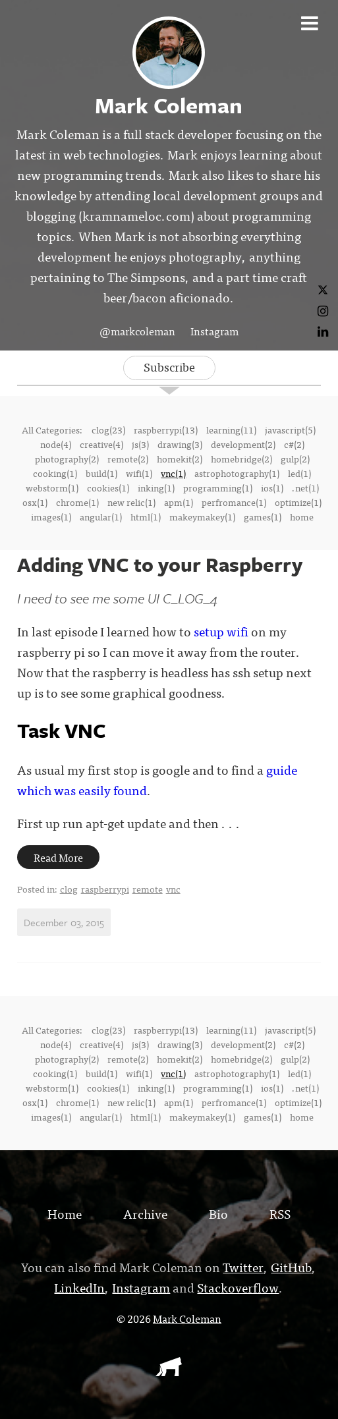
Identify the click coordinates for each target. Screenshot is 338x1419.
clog (69, 888)
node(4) (55, 444)
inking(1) (156, 487)
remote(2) (127, 458)
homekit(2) (179, 458)
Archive (145, 1213)
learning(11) (231, 429)
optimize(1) (298, 502)
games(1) (262, 516)
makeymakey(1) (202, 516)
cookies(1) (108, 487)
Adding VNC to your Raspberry (159, 564)
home (302, 516)
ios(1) (272, 487)
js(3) (140, 444)
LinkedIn (79, 1287)
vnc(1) (173, 473)
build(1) (101, 473)
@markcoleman (137, 330)
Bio (218, 1213)
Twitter (243, 1266)
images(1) (51, 516)
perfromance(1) (234, 502)
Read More (58, 857)
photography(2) (67, 458)
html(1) (145, 516)
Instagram (214, 330)
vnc (173, 888)
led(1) (299, 473)
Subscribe (169, 366)
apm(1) (178, 502)
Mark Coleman (187, 1318)
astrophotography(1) (236, 473)
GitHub (291, 1266)
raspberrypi (105, 888)
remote (147, 888)
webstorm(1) (52, 487)
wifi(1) (139, 473)
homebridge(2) (241, 458)
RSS (280, 1213)
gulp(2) (295, 458)
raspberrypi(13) (166, 429)
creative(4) (101, 444)
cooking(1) (55, 473)
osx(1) (34, 502)
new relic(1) (131, 502)
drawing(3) (179, 444)
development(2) (243, 444)
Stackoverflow (238, 1287)
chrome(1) (77, 502)
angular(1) (101, 516)
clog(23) (108, 429)
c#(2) (294, 444)
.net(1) (305, 487)
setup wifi (221, 631)
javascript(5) (290, 429)
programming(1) (217, 487)
